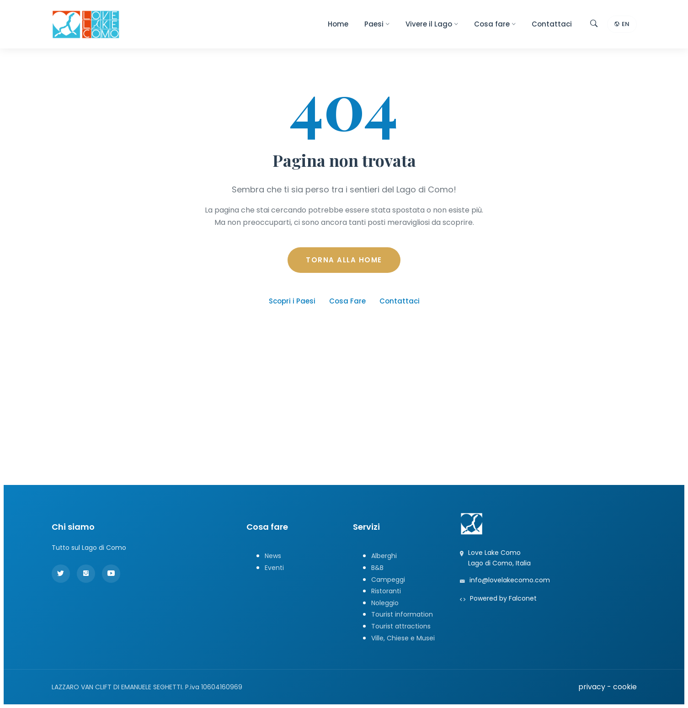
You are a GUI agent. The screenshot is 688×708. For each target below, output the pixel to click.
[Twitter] (61, 573)
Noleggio (385, 602)
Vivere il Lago (431, 24)
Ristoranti (386, 591)
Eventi (274, 567)
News (273, 555)
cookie (625, 686)
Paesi (376, 24)
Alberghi (384, 555)
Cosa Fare (347, 301)
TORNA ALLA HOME (344, 260)
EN (621, 24)
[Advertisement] (344, 414)
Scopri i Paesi (292, 301)
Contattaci (552, 24)
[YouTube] (111, 573)
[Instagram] (86, 573)
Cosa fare (495, 24)
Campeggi (388, 579)
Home (338, 24)
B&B (377, 567)
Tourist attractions (401, 626)
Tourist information (402, 614)
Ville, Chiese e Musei (403, 638)
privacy (591, 686)
